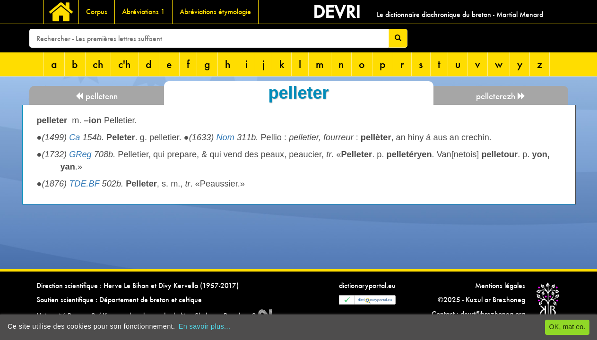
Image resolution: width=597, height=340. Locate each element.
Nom (225, 137)
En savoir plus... (205, 326)
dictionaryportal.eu (367, 285)
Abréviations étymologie (215, 11)
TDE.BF (84, 183)
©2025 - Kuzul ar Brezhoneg (481, 299)
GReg (80, 154)
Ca (74, 137)
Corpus (96, 11)
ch (98, 64)
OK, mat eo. (567, 327)
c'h (124, 64)
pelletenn (96, 96)
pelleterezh (501, 96)
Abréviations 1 (143, 11)
